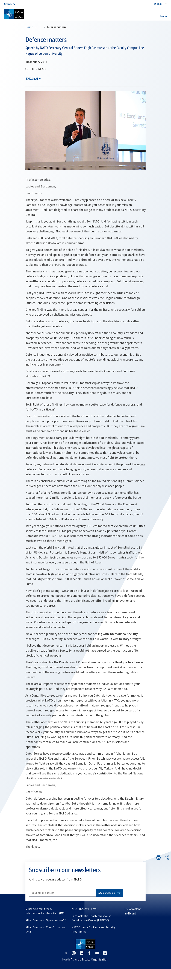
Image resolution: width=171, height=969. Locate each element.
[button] (160, 4)
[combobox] (160, 4)
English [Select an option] (32, 79)
